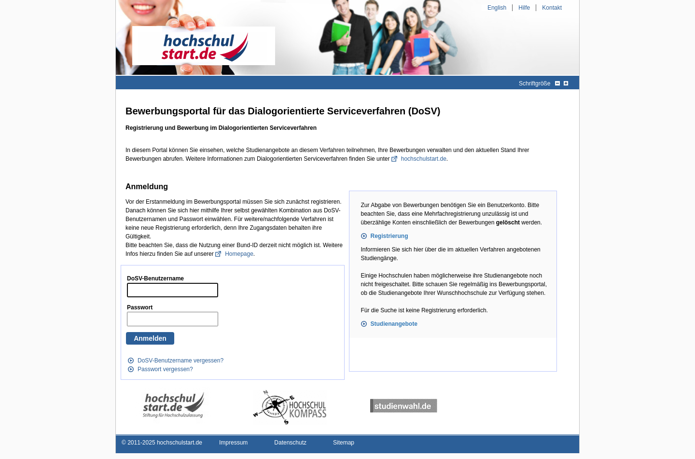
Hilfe (524, 7)
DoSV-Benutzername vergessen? (180, 360)
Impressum (233, 442)
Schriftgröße (534, 83)
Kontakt (552, 7)
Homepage (239, 253)
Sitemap (343, 442)
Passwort (140, 307)
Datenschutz (290, 442)
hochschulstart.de (423, 158)
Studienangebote (394, 323)
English (496, 7)
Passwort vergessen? (165, 369)
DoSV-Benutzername (155, 278)
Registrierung (389, 236)
